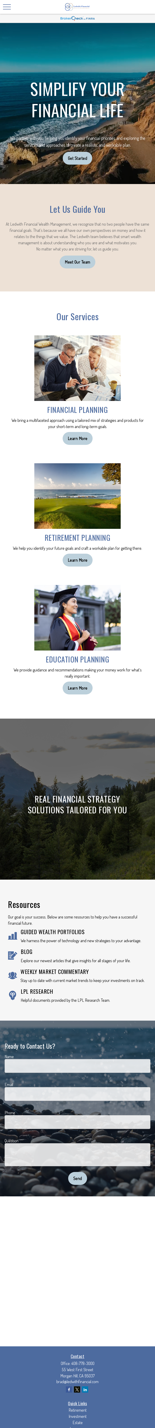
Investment (78, 1416)
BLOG (26, 951)
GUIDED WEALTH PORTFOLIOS (53, 931)
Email (9, 1084)
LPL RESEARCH (37, 991)
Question (11, 1140)
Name (9, 1056)
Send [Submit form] (77, 1178)
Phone (10, 1112)
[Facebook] (69, 1389)
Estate (78, 1422)
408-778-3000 (82, 1363)
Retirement (78, 1410)
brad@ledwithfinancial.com (77, 1381)
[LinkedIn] (85, 1389)
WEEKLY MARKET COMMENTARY (54, 971)
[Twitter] (77, 1389)
